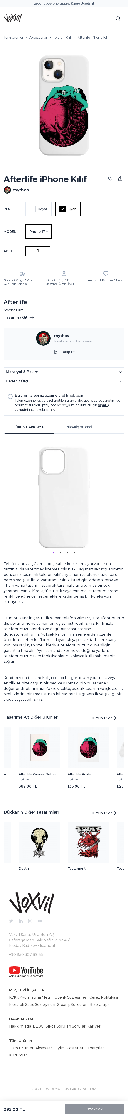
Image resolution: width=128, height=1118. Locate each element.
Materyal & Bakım (64, 372)
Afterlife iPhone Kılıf (93, 38)
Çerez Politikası (103, 997)
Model (10, 232)
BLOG (38, 1026)
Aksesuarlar (38, 38)
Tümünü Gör (104, 718)
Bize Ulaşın (100, 1004)
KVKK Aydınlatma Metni (31, 997)
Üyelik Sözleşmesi (71, 997)
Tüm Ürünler (13, 38)
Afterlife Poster (80, 774)
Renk (8, 209)
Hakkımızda (20, 1026)
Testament (77, 868)
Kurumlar (18, 1055)
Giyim (59, 1048)
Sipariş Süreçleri (72, 1004)
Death (24, 868)
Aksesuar (43, 1048)
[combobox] (38, 231)
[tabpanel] (64, 569)
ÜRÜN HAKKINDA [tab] (29, 427)
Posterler (75, 1048)
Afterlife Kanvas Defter (37, 774)
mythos (61, 336)
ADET (8, 251)
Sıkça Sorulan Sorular (66, 1026)
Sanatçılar (94, 1048)
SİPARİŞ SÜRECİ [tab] (79, 427)
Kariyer (94, 1026)
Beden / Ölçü (64, 381)
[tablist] (54, 427)
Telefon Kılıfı (62, 38)
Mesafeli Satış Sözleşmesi (32, 1004)
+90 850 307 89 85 (26, 954)
